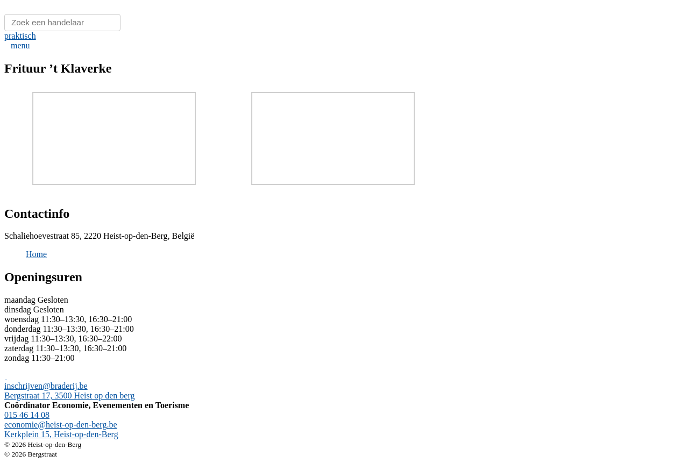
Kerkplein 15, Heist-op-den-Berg (61, 434)
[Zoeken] (62, 22)
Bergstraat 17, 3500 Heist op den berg (69, 395)
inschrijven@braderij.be (46, 385)
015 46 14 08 (26, 414)
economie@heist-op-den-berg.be (60, 424)
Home (36, 254)
